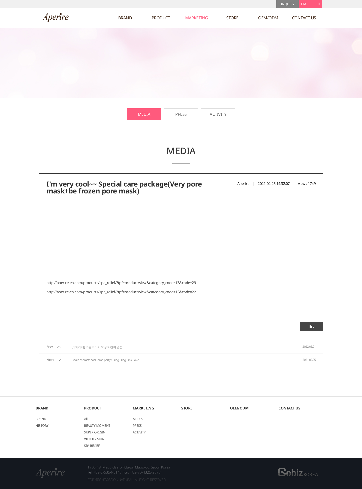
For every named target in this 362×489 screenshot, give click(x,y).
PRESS (181, 114)
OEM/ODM (268, 18)
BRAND (125, 18)
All (86, 419)
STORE (232, 18)
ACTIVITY (218, 114)
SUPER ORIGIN (94, 432)
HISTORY (42, 426)
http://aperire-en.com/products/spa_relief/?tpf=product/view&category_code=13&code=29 (121, 282)
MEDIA (144, 114)
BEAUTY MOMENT (97, 426)
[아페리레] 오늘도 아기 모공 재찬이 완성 (97, 347)
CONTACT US (304, 18)
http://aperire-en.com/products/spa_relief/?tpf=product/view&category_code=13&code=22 (121, 291)
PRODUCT (161, 18)
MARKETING (196, 18)
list (311, 326)
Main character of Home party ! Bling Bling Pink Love (105, 360)
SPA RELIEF (92, 446)
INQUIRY (287, 4)
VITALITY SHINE (95, 439)
